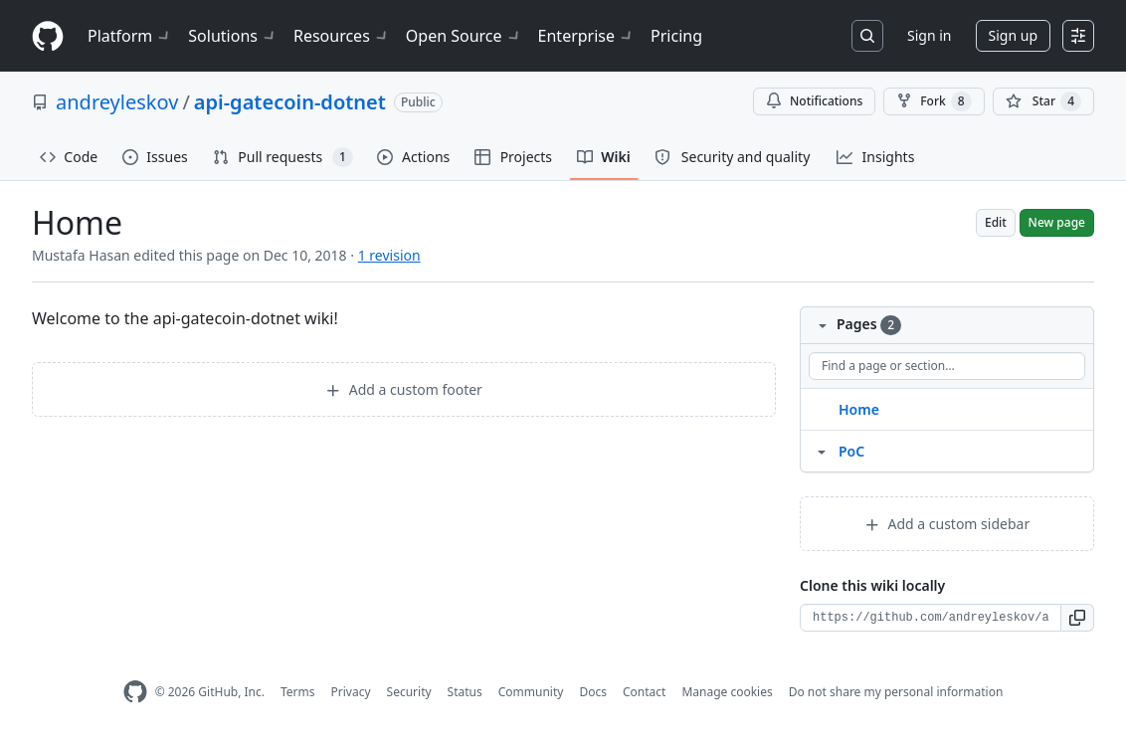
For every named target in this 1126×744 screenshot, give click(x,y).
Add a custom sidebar (947, 523)
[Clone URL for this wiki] (930, 618)
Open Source (464, 36)
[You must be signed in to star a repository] (1043, 101)
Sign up (1013, 35)
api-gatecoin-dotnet (290, 102)
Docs (593, 691)
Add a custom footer (403, 389)
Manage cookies (726, 691)
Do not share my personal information (896, 691)
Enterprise (586, 36)
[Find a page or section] (947, 366)
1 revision (389, 255)
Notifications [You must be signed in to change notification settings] (814, 101)
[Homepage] (48, 36)
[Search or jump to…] (867, 36)
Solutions (233, 36)
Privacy (351, 691)
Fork (933, 101)
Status (465, 691)
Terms (298, 691)
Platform (130, 36)
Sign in (929, 35)
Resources (341, 36)
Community (531, 691)
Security (409, 691)
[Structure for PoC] (822, 450)
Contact (644, 691)
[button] (1077, 618)
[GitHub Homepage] (135, 691)
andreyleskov (117, 102)
